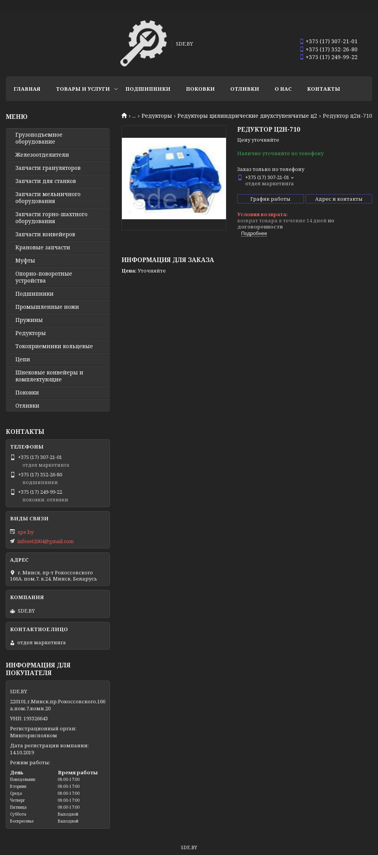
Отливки (244, 88)
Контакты (323, 88)
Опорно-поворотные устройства (43, 277)
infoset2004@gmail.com (45, 541)
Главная (27, 88)
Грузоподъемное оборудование (38, 138)
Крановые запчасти (42, 247)
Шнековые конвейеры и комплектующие (49, 376)
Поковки (200, 88)
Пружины (29, 320)
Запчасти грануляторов (48, 167)
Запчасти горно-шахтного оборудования (51, 218)
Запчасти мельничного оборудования (48, 198)
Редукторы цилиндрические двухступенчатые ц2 (247, 116)
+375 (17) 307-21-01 (331, 41)
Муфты (25, 260)
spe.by (26, 532)
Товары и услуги (83, 88)
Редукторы (157, 116)
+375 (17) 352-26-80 (331, 49)
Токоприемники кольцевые (54, 346)
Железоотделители (42, 154)
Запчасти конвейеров (45, 234)
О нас (283, 88)
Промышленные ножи (47, 306)
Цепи (22, 359)
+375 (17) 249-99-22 (331, 57)
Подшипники (147, 88)
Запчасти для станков (45, 181)
